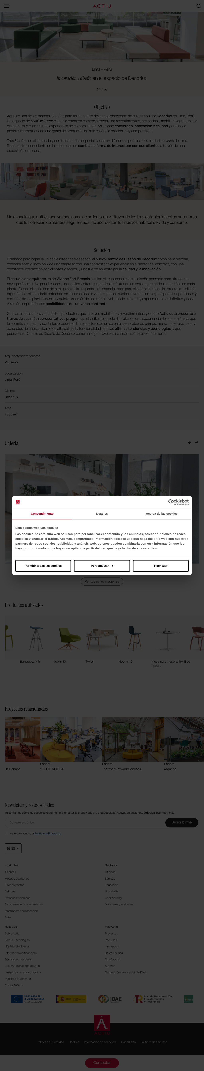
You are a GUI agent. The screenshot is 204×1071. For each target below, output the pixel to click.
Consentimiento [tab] (42, 513)
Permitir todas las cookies (43, 566)
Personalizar (102, 566)
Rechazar (161, 566)
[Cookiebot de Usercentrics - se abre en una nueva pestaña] (171, 502)
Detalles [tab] (102, 513)
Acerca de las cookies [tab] (162, 513)
